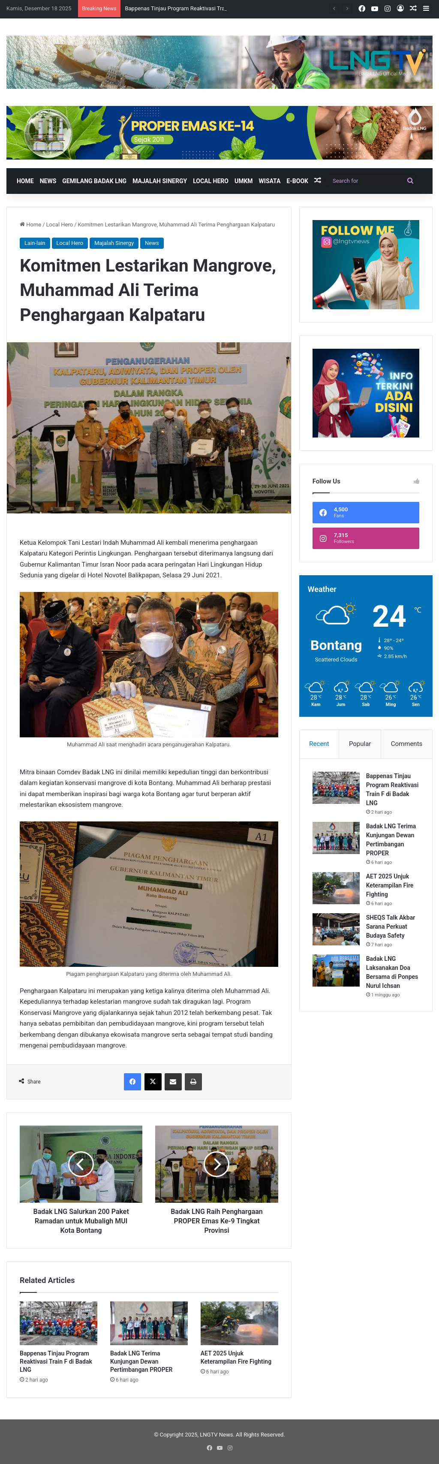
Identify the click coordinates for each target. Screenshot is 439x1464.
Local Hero (211, 181)
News (48, 181)
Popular (360, 744)
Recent (319, 744)
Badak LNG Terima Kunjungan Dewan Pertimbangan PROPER (141, 1361)
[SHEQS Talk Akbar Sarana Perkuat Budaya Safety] (336, 929)
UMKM (244, 181)
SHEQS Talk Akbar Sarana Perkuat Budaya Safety (390, 926)
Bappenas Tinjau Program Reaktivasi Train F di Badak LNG (56, 1361)
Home (25, 181)
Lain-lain (34, 243)
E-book (297, 181)
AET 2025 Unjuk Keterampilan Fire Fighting (390, 885)
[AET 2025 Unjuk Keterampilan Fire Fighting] (239, 1323)
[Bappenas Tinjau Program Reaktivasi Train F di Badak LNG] (58, 1323)
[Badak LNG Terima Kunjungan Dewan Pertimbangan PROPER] (149, 1323)
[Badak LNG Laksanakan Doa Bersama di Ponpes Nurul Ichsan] (336, 970)
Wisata (270, 181)
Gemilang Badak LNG (94, 181)
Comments (407, 744)
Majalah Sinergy (159, 181)
